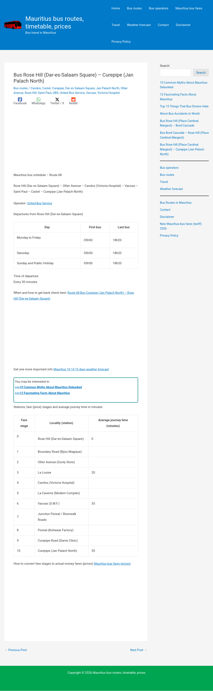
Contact (165, 214)
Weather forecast (172, 193)
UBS (57, 92)
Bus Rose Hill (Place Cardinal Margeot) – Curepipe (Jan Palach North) (183, 153)
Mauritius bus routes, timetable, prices (54, 22)
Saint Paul (46, 92)
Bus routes (21, 88)
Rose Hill (31, 92)
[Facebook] (20, 101)
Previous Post (16, 650)
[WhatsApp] (39, 101)
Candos (36, 88)
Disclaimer (167, 221)
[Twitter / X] (58, 101)
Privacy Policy (169, 239)
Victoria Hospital (111, 92)
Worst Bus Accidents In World (180, 118)
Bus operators (169, 172)
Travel (164, 186)
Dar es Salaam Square (82, 88)
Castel (47, 88)
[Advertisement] (76, 142)
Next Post (138, 650)
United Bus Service (74, 92)
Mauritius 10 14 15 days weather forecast (82, 369)
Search (165, 66)
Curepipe (59, 88)
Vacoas (94, 92)
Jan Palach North (111, 88)
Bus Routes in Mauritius (176, 207)
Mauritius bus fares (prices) (113, 564)
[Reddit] (75, 101)
